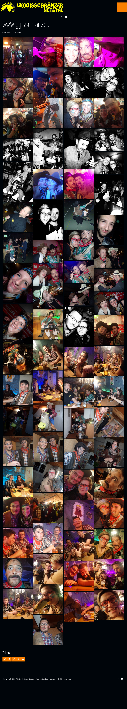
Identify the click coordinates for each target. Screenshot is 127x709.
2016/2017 (17, 33)
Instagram (65, 17)
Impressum (68, 679)
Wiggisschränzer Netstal (25, 679)
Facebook (61, 17)
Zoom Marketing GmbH (54, 679)
